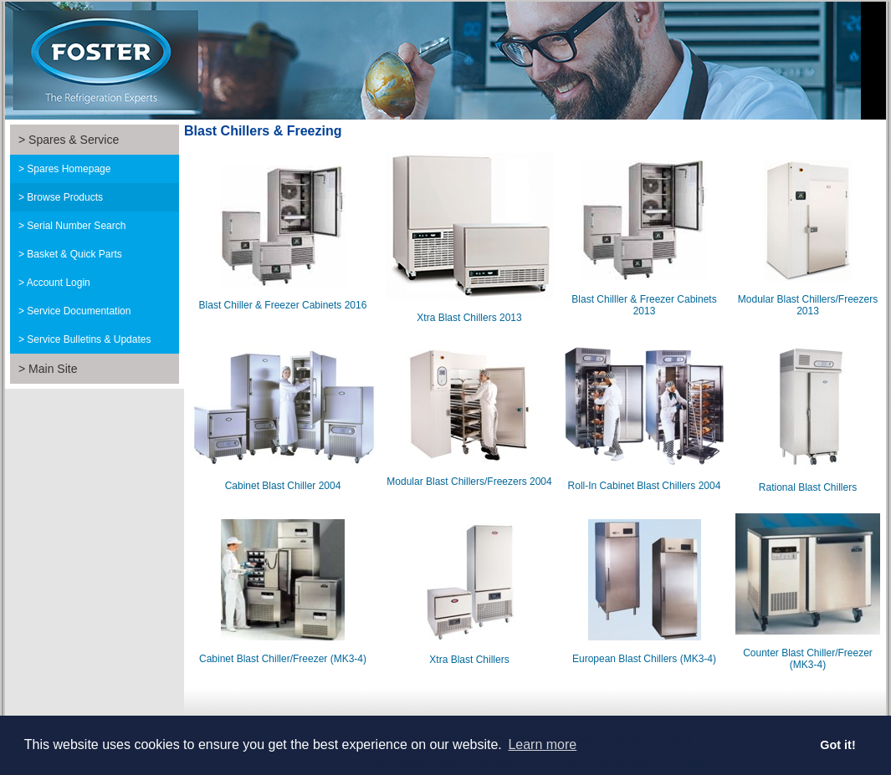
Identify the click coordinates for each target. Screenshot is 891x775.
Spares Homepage (68, 169)
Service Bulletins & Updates (89, 339)
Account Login (58, 282)
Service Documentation (79, 311)
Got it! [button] (837, 745)
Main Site (52, 368)
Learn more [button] (542, 744)
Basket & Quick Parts (74, 254)
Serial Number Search (76, 226)
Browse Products (65, 197)
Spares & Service (73, 139)
